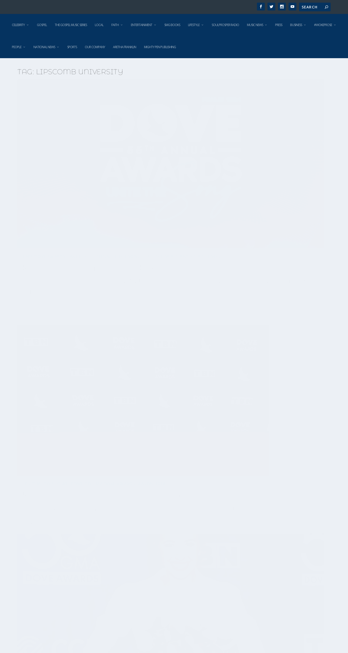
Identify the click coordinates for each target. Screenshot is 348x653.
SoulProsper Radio (225, 25)
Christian (77, 324)
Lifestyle (194, 25)
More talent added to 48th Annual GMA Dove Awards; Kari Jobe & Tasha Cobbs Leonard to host (66, 474)
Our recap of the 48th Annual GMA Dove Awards (274, 366)
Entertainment (141, 25)
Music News (255, 25)
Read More (36, 250)
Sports (72, 47)
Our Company (95, 47)
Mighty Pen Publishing (160, 47)
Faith (115, 25)
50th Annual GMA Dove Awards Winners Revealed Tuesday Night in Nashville (274, 151)
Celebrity (18, 25)
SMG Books (172, 25)
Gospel (42, 25)
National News (44, 47)
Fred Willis (46, 167)
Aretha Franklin (124, 47)
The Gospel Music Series (71, 25)
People (16, 47)
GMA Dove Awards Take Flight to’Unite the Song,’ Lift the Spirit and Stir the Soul (64, 151)
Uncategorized (43, 178)
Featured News (178, 339)
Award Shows (42, 324)
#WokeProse (323, 25)
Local (99, 25)
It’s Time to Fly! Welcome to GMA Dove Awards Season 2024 (167, 148)
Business (296, 25)
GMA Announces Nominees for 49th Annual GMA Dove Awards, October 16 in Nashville (170, 312)
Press (278, 25)
